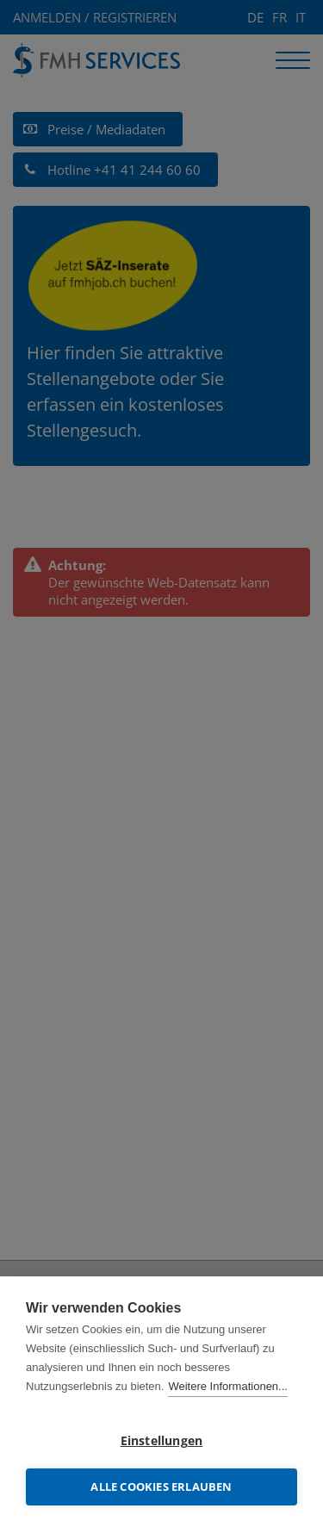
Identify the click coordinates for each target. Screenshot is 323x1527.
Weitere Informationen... (228, 1386)
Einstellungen (162, 1441)
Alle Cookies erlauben (161, 1486)
